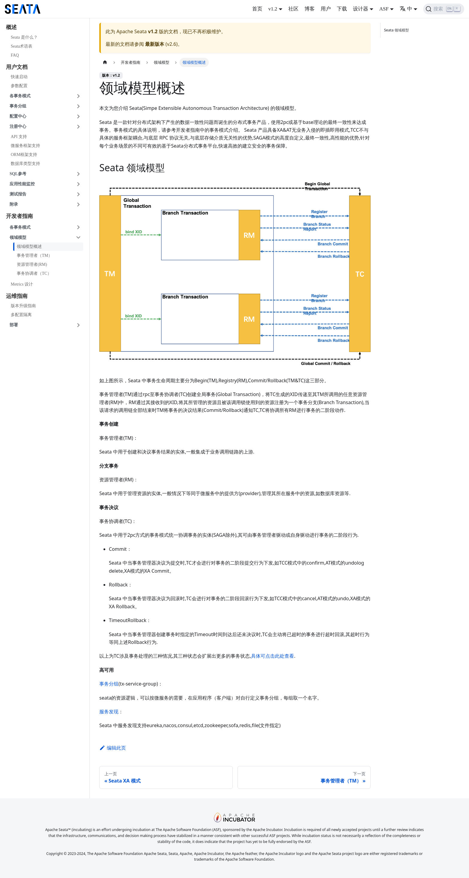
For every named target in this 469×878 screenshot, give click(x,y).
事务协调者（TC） (34, 273)
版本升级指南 (23, 306)
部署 (14, 325)
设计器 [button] (360, 9)
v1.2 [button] (272, 9)
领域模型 (18, 237)
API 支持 (19, 136)
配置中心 (18, 116)
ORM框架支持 (24, 154)
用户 (326, 9)
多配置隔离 (21, 315)
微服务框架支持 (25, 145)
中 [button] (406, 9)
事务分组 (18, 106)
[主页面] (105, 62)
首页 (257, 9)
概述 (11, 27)
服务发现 (108, 711)
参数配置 (19, 86)
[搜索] (443, 9)
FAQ (15, 55)
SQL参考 (18, 174)
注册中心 (18, 126)
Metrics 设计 (22, 284)
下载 (342, 9)
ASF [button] (384, 9)
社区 (293, 9)
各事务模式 (20, 96)
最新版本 (154, 44)
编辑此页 (112, 747)
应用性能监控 (22, 184)
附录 (14, 204)
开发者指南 (19, 216)
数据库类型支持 (25, 163)
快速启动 (19, 77)
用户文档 (17, 67)
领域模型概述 (29, 246)
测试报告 (18, 194)
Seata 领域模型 (397, 30)
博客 (309, 9)
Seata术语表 (21, 46)
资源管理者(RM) (32, 264)
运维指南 (17, 296)
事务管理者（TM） (34, 255)
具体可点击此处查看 (272, 656)
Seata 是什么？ (24, 37)
